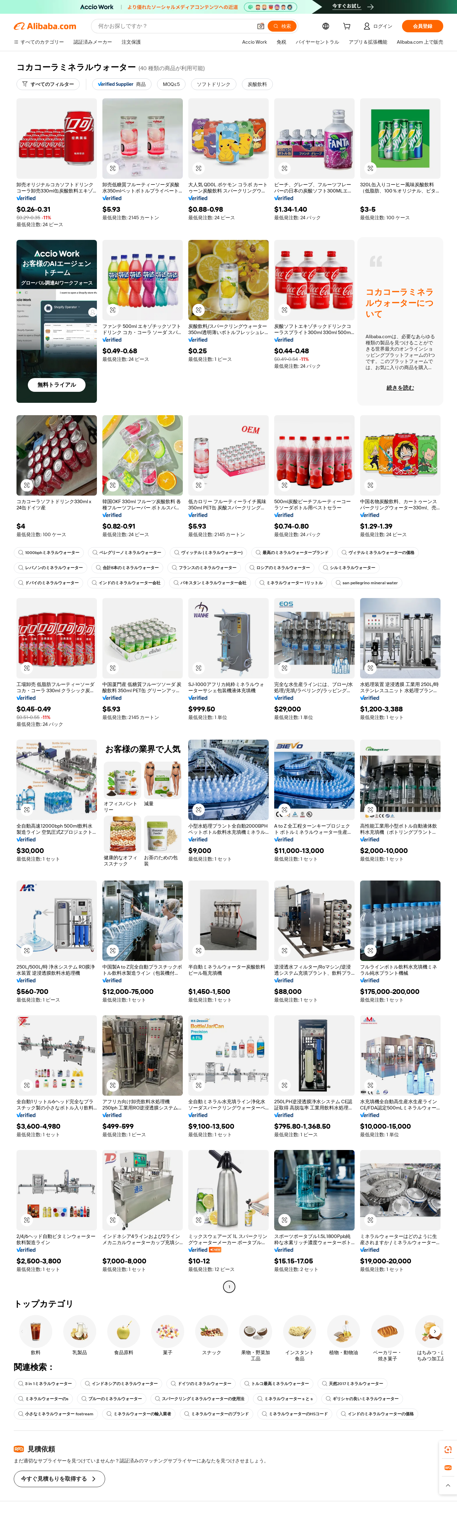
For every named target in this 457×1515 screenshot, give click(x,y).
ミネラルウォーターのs (43, 1399)
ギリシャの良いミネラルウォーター (362, 1399)
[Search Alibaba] (174, 26)
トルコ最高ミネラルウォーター (276, 1383)
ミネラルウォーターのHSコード (295, 1414)
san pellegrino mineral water (367, 583)
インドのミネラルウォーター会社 (126, 583)
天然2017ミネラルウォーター (352, 1383)
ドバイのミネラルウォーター (48, 583)
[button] (261, 26)
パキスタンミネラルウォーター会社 (210, 583)
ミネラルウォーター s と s (285, 1399)
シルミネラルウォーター (349, 568)
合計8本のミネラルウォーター (127, 568)
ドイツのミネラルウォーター (201, 1383)
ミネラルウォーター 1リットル (291, 583)
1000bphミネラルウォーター (48, 552)
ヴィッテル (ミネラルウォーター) (208, 552)
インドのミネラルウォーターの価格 (377, 1414)
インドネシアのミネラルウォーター (121, 1383)
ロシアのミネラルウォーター (279, 568)
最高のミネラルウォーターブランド (292, 552)
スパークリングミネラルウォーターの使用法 (199, 1399)
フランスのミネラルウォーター (204, 568)
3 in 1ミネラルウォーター (45, 1383)
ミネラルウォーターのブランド (216, 1414)
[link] (448, 1450)
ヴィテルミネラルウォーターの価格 (378, 552)
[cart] (348, 27)
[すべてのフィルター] (48, 84)
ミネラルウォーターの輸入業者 (139, 1414)
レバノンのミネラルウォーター (50, 568)
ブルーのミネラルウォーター (111, 1399)
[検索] (282, 26)
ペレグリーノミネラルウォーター (126, 552)
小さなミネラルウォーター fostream (55, 1414)
